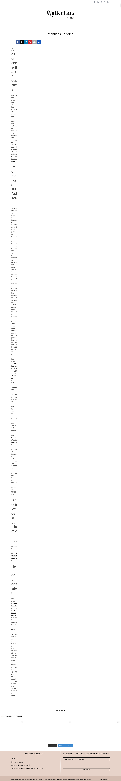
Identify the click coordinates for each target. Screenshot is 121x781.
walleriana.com (14, 366)
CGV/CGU (14, 759)
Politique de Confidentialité (20, 765)
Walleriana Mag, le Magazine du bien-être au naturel (29, 768)
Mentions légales (17, 762)
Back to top (105, 780)
